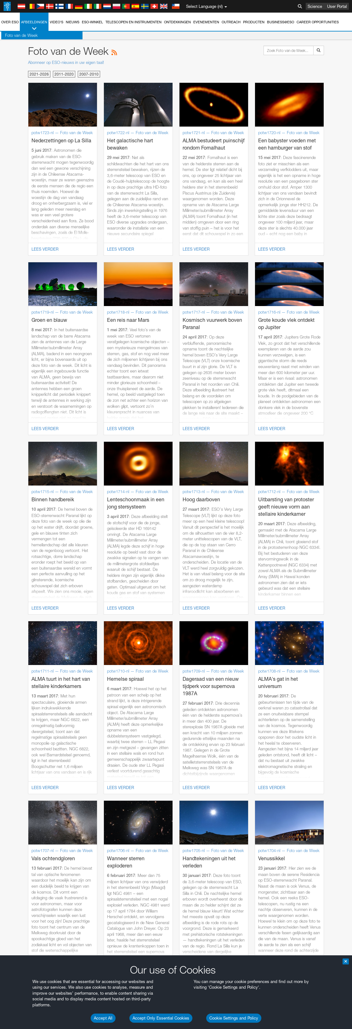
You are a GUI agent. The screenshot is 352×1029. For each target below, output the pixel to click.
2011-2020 (64, 74)
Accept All (103, 1017)
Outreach (231, 22)
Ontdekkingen (177, 22)
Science (315, 6)
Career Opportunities (318, 22)
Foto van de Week (20, 35)
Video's (56, 22)
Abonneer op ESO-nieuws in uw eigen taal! (66, 62)
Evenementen (206, 22)
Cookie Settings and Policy (233, 1017)
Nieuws (72, 22)
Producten (253, 22)
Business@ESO (280, 22)
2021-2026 (39, 74)
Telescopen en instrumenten (133, 22)
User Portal (337, 6)
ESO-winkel (92, 22)
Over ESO (10, 22)
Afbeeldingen (34, 25)
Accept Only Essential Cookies (161, 1017)
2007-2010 (89, 74)
